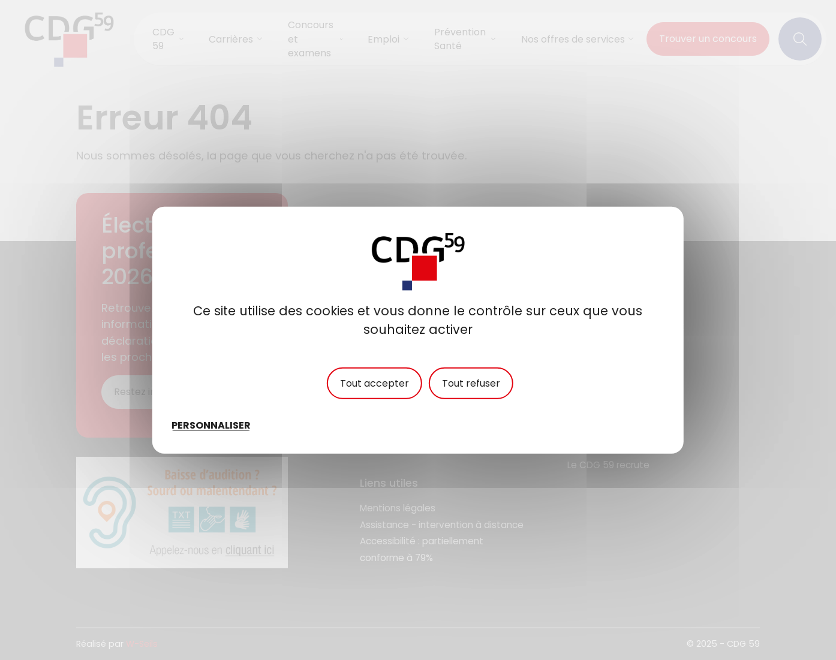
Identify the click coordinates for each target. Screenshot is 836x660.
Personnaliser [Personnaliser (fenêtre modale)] (211, 424)
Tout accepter (374, 384)
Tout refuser (471, 384)
